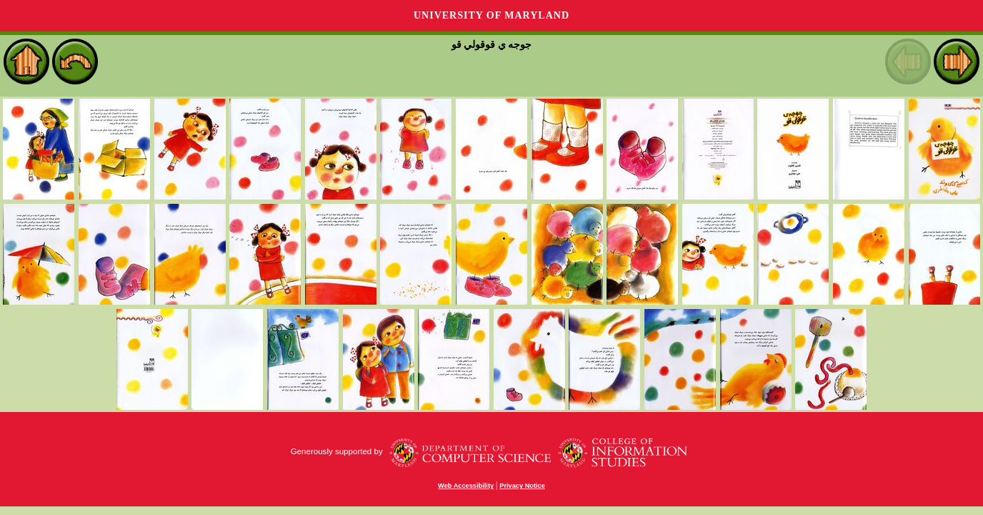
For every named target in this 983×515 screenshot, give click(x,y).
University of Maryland (491, 15)
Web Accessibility (466, 485)
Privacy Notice (522, 485)
